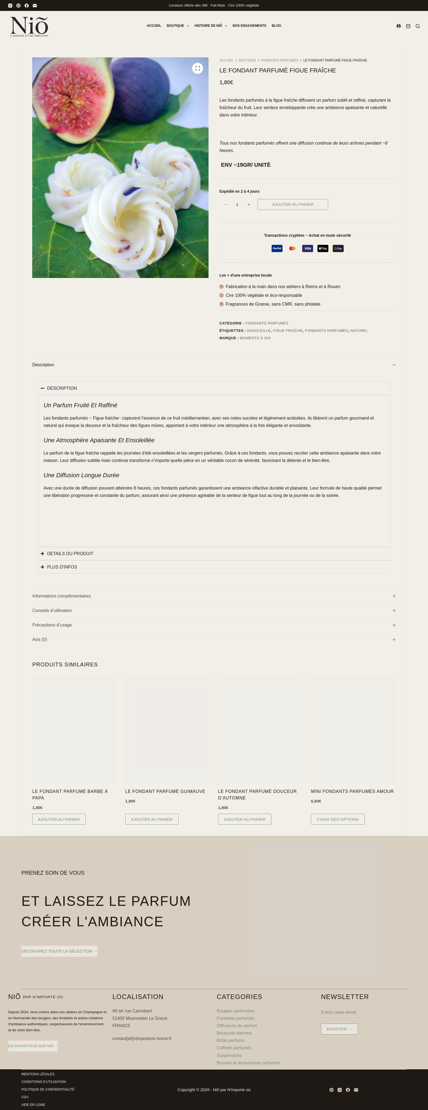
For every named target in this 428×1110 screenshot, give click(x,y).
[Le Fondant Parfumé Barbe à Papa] (74, 730)
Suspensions (230, 1055)
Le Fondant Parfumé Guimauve (165, 791)
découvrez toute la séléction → (59, 951)
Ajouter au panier (293, 204)
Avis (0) (214, 639)
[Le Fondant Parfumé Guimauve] (167, 730)
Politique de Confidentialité (47, 1089)
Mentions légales (37, 1074)
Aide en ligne (33, 1105)
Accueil (154, 26)
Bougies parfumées (235, 1011)
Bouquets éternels (234, 1033)
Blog (276, 26)
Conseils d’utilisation (214, 610)
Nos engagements (249, 26)
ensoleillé (259, 331)
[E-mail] (35, 6)
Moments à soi (255, 338)
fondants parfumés (326, 331)
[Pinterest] (18, 6)
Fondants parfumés (267, 323)
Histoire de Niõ (212, 26)
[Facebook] (27, 6)
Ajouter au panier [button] (59, 819)
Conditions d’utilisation (43, 1082)
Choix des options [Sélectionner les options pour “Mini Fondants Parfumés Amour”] (338, 819)
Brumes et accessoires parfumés (248, 1063)
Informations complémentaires (214, 596)
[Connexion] (399, 26)
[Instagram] (10, 6)
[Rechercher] (418, 26)
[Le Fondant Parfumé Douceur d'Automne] (260, 730)
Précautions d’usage (214, 625)
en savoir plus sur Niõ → (33, 1046)
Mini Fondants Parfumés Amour (352, 791)
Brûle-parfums (230, 1040)
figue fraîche (288, 331)
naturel (359, 331)
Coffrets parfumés (234, 1047)
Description (214, 364)
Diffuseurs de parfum (237, 1025)
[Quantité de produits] (237, 204)
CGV (24, 1097)
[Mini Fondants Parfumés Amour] (353, 730)
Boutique (179, 26)
